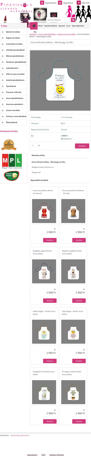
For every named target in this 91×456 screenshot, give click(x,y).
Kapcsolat (61, 26)
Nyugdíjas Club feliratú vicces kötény (44, 373)
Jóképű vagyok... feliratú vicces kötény (44, 312)
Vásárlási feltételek (50, 26)
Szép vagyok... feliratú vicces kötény (72, 312)
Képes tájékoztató (78, 26)
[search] (73, 20)
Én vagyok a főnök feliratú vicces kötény (71, 373)
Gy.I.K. (68, 26)
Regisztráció (68, 2)
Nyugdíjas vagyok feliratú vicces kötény (42, 252)
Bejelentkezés (51, 2)
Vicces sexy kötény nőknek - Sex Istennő (43, 192)
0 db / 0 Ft (86, 2)
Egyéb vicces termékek (66, 34)
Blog (35, 32)
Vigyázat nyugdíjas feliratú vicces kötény (72, 252)
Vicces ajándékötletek (47, 34)
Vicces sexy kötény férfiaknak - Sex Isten (73, 192)
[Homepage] (34, 26)
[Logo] (16, 7)
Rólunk (40, 26)
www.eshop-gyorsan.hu (20, 435)
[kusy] (34, 145)
